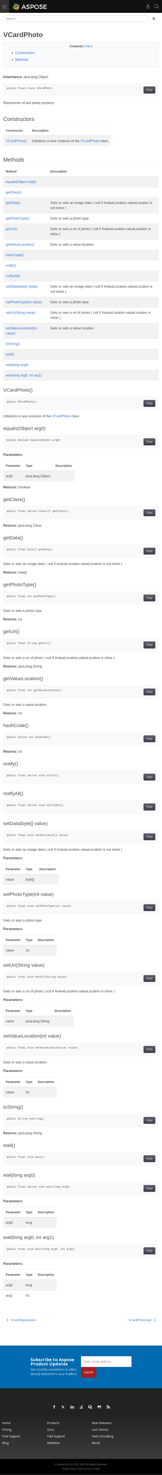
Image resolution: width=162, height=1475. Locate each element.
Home (6, 1423)
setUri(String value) (20, 312)
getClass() (13, 192)
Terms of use (84, 1469)
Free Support (11, 1436)
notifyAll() (13, 276)
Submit (88, 1372)
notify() (11, 265)
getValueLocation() (20, 244)
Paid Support (56, 1436)
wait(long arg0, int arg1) (24, 375)
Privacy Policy (69, 1469)
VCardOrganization (21, 1320)
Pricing (6, 1429)
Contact (96, 1469)
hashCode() (15, 255)
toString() (13, 344)
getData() (13, 203)
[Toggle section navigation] (153, 18)
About (96, 1443)
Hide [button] (88, 46)
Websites (53, 1443)
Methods (21, 59)
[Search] (76, 18)
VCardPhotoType (142, 1320)
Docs (50, 1429)
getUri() (11, 229)
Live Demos (100, 1429)
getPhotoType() (17, 218)
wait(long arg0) (17, 365)
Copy (149, 89)
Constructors (25, 53)
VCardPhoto (90, 141)
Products (53, 1423)
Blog (5, 1443)
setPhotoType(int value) (24, 302)
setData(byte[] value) (22, 286)
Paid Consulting (102, 1436)
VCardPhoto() (16, 141)
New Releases (102, 1423)
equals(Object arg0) (21, 182)
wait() (10, 354)
